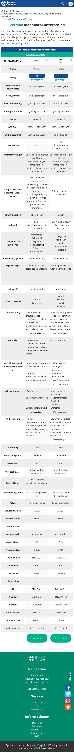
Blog (37, 685)
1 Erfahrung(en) (61, 86)
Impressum (37, 729)
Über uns (37, 722)
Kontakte (37, 702)
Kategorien (37, 675)
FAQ (37, 705)
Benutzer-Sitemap (37, 688)
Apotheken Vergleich (37, 682)
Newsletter (37, 709)
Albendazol (61, 638)
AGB (37, 736)
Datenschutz (37, 733)
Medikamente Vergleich (37, 678)
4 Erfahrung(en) (37, 86)
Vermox (37, 638)
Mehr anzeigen (36, 333)
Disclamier (37, 726)
